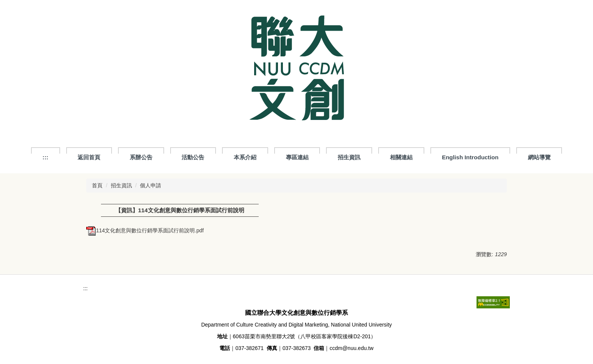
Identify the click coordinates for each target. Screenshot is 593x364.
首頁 (97, 185)
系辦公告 (141, 157)
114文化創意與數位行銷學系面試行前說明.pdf (145, 230)
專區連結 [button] (297, 157)
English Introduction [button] (470, 157)
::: (45, 157)
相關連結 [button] (401, 157)
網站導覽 (539, 157)
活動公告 (193, 157)
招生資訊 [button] (349, 157)
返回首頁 (89, 157)
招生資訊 (121, 185)
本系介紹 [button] (245, 157)
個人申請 (150, 185)
